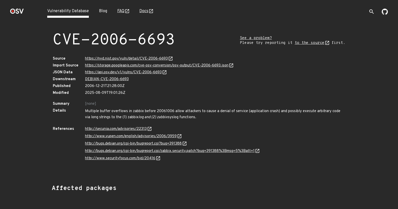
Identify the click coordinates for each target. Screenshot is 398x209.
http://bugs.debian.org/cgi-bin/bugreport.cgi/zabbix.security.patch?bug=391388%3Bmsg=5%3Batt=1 (170, 151)
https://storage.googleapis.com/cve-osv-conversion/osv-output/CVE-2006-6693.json (156, 65)
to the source (309, 43)
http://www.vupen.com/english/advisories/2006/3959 (131, 136)
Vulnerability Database (68, 11)
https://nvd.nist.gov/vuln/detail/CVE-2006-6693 (126, 58)
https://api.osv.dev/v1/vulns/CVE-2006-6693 (123, 72)
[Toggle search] (372, 12)
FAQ (120, 11)
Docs (143, 11)
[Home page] (17, 13)
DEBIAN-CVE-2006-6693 (107, 79)
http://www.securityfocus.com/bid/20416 (120, 158)
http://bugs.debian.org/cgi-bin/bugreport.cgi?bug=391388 (133, 143)
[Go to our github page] (385, 13)
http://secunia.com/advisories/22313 (116, 129)
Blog (103, 11)
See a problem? (256, 38)
